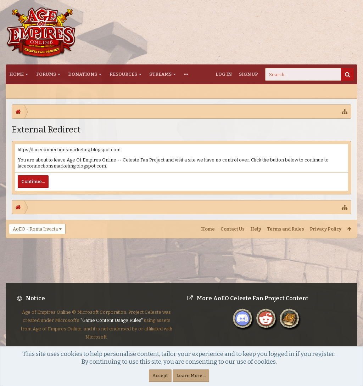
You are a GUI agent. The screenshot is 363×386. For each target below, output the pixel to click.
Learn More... (191, 375)
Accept (160, 375)
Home (16, 74)
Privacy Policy (325, 229)
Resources (123, 74)
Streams (160, 74)
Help (255, 229)
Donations (82, 74)
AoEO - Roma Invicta (35, 229)
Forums (46, 74)
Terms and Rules (285, 229)
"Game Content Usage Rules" (111, 326)
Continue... (33, 181)
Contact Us (232, 229)
